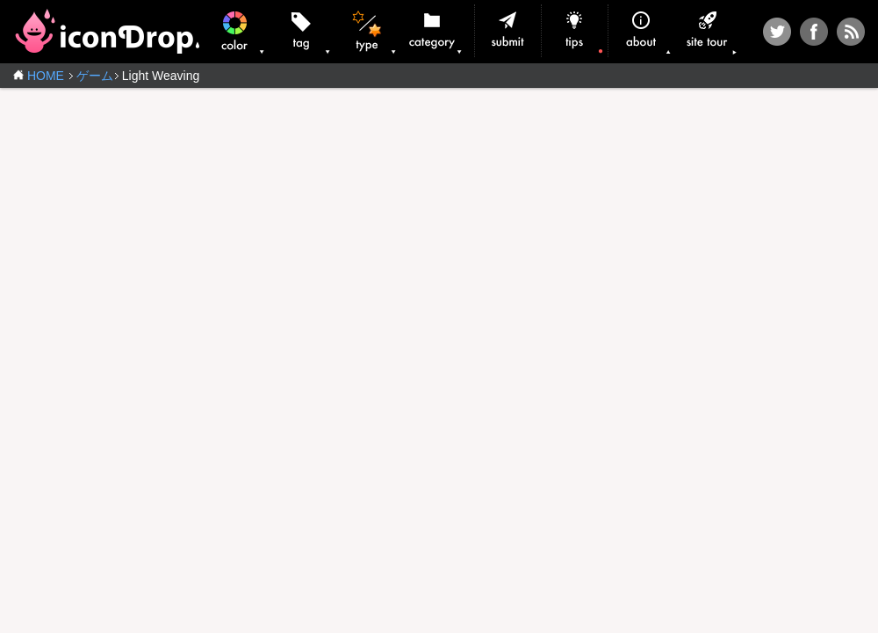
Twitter (777, 32)
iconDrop (106, 31)
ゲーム (94, 76)
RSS (851, 32)
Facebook (814, 32)
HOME (45, 76)
